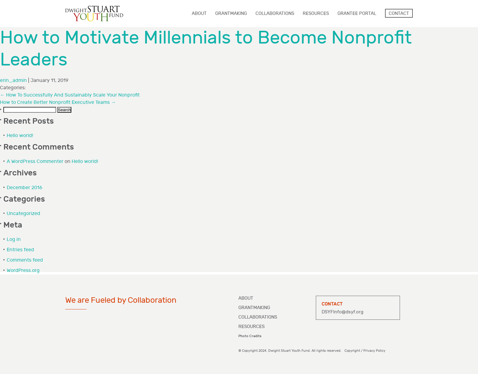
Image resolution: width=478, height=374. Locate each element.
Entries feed (20, 250)
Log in (14, 239)
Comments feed (25, 260)
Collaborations (257, 317)
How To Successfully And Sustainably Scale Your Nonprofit (70, 95)
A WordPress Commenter (35, 161)
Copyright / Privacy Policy (364, 351)
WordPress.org (23, 270)
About (245, 298)
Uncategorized (23, 214)
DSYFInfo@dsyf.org (342, 312)
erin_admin (13, 80)
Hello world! (20, 136)
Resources (251, 326)
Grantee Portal (356, 13)
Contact (399, 13)
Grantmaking (254, 307)
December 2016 (24, 188)
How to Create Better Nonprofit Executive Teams (58, 102)
